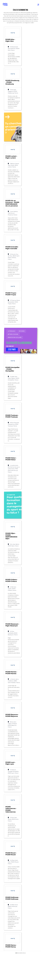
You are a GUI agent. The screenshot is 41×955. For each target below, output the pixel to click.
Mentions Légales (7, 942)
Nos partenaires (8, 926)
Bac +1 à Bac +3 (7, 909)
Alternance (12, 231)
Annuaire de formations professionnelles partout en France (16, 940)
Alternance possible (20, 870)
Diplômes (22, 231)
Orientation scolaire (15, 237)
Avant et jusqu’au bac (8, 903)
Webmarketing (4, 871)
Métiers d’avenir (13, 234)
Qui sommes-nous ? (9, 923)
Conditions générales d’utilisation (10, 944)
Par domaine (25, 888)
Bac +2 (29, 870)
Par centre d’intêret (27, 891)
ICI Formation (26, 937)
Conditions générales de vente (10, 949)
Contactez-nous (8, 928)
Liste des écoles (8, 870)
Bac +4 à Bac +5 (7, 911)
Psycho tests (25, 906)
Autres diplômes (7, 917)
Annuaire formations (8, 894)
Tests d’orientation (26, 903)
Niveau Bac (6, 906)
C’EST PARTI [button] (12, 249)
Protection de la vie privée (9, 947)
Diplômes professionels (9, 914)
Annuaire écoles (7, 897)
